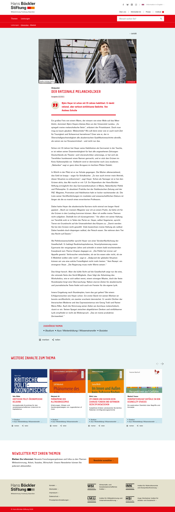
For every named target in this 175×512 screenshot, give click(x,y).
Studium (49, 330)
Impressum (53, 493)
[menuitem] (14, 20)
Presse (148, 12)
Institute (158, 12)
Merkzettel (53, 489)
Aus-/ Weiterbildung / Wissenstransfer (76, 330)
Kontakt (52, 485)
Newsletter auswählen (103, 460)
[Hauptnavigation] (20, 18)
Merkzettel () (136, 12)
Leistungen (25, 18)
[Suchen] (161, 18)
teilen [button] (56, 340)
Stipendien (131, 82)
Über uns (122, 12)
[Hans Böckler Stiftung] (23, 494)
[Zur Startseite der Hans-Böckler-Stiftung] (23, 11)
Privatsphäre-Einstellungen (59, 500)
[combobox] (137, 18)
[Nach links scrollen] (158, 364)
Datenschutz (53, 496)
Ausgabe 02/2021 (58, 96)
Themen (14, 18)
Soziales (103, 330)
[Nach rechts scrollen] (162, 364)
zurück (133, 33)
